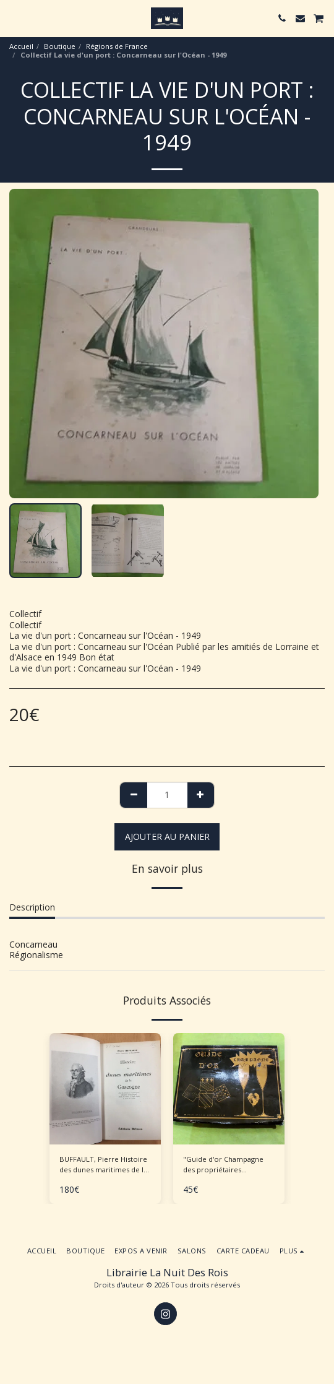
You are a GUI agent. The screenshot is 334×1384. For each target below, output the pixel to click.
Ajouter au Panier (167, 836)
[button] (13, 17)
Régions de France (117, 46)
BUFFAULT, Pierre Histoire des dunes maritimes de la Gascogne (103, 1164)
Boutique (59, 46)
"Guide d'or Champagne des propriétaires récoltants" (223, 1164)
